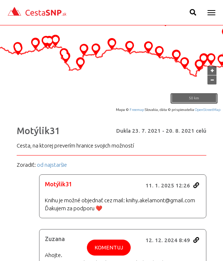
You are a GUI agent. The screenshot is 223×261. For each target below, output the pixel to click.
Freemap (137, 110)
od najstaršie (52, 165)
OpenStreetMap (207, 110)
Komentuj (108, 247)
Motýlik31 (38, 131)
